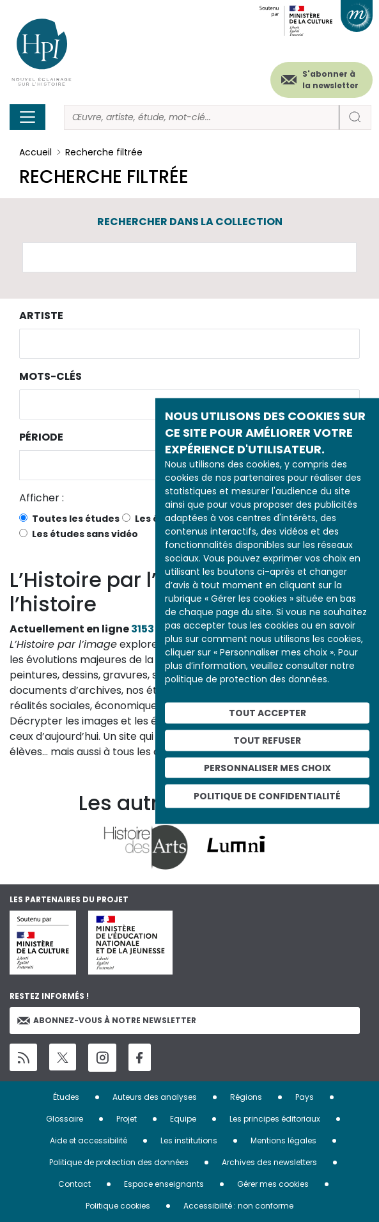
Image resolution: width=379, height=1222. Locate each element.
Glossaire (64, 1118)
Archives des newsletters (269, 1162)
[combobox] (189, 344)
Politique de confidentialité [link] (267, 796)
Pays (304, 1097)
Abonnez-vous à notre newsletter (106, 1020)
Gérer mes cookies (273, 1184)
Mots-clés (50, 376)
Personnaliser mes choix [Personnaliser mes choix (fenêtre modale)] (267, 767)
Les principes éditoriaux (274, 1118)
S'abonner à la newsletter (330, 79)
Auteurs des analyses (154, 1097)
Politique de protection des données (119, 1162)
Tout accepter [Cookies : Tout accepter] (267, 713)
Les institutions (188, 1140)
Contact (74, 1184)
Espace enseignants (164, 1184)
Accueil (35, 152)
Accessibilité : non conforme (238, 1205)
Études (66, 1097)
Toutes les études (76, 518)
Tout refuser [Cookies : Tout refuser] (267, 739)
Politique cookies (118, 1205)
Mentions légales (283, 1140)
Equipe (183, 1118)
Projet (126, 1118)
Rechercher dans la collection (189, 221)
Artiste (41, 315)
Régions (246, 1097)
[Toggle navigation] (27, 117)
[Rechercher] (201, 117)
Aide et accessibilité (88, 1140)
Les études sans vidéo (85, 534)
